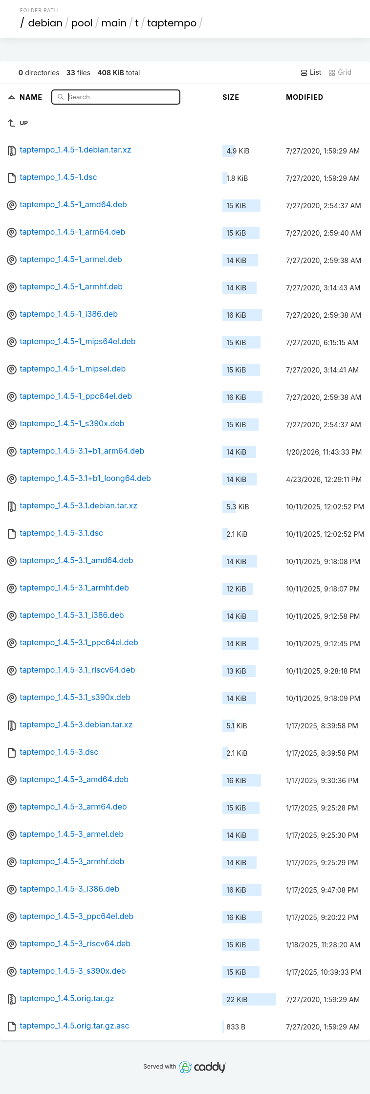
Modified (305, 97)
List (310, 72)
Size (230, 97)
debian (45, 23)
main (114, 23)
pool (82, 23)
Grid (339, 72)
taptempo (171, 23)
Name (32, 96)
